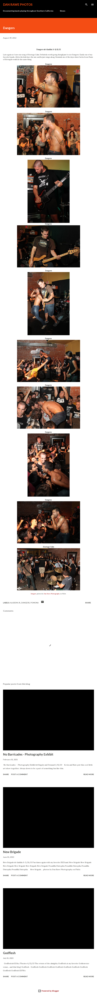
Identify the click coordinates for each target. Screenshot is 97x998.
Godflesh (9, 953)
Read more (88, 774)
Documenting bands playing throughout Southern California (28, 11)
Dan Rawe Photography (52, 594)
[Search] (86, 4)
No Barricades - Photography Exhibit (28, 754)
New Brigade (12, 852)
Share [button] (88, 603)
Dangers (33, 594)
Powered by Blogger (48, 991)
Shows (62, 11)
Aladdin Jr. (15, 603)
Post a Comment (19, 774)
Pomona (34, 603)
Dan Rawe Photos (17, 4)
